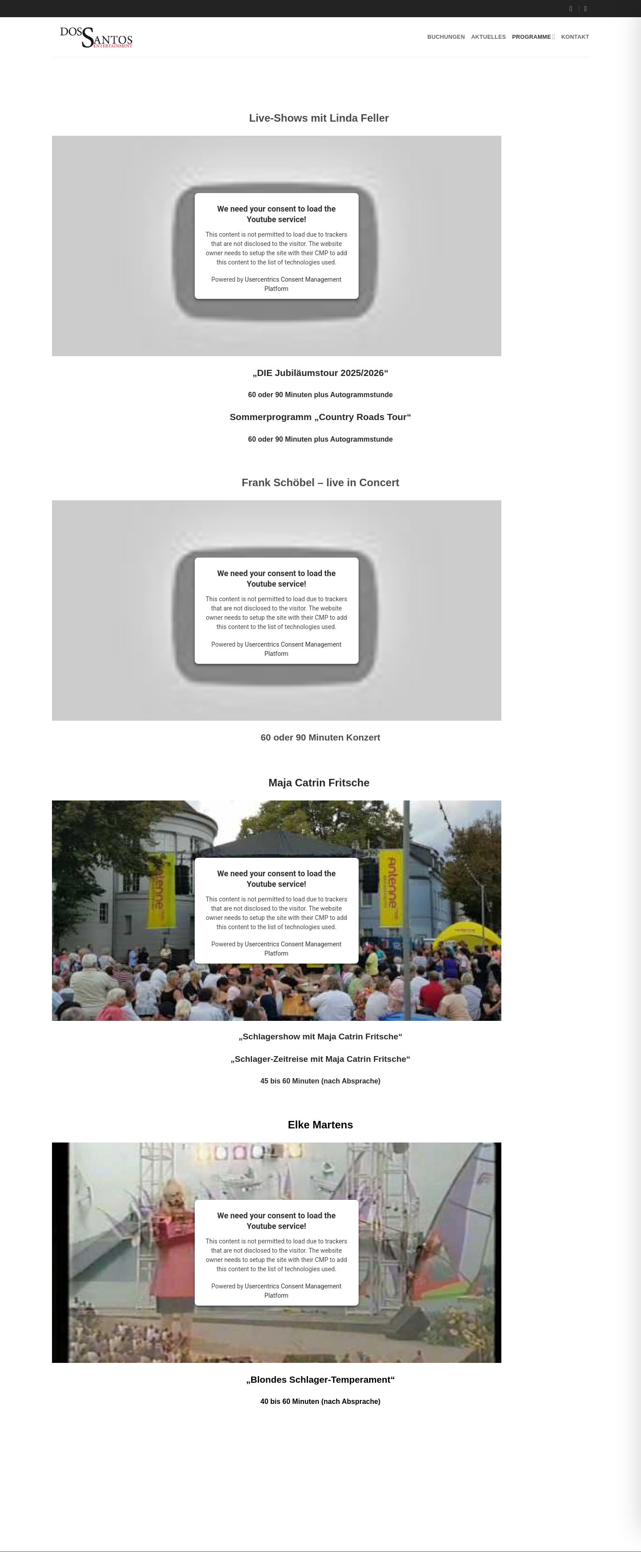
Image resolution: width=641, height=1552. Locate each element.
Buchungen (446, 36)
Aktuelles (488, 36)
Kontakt (575, 36)
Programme (533, 37)
